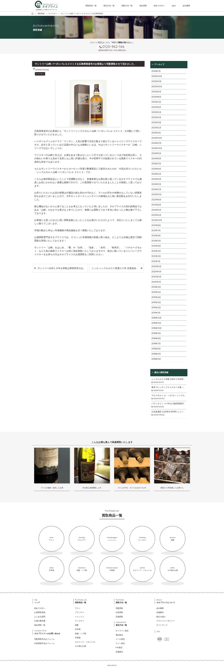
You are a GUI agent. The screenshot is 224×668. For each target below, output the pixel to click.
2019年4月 (156, 297)
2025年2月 (156, 127)
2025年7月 (156, 102)
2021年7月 (156, 230)
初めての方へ (159, 5)
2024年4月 (156, 179)
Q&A (174, 5)
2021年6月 (156, 235)
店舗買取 (119, 616)
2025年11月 (156, 81)
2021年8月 (156, 225)
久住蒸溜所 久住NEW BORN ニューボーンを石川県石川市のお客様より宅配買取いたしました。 (168, 411)
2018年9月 (156, 333)
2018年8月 (156, 338)
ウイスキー (40, 74)
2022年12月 (156, 220)
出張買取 (119, 612)
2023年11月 (156, 194)
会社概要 (186, 5)
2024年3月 (156, 184)
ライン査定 (120, 643)
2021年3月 (156, 251)
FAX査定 (119, 647)
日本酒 (77, 629)
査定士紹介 (161, 616)
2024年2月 (156, 189)
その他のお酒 (80, 646)
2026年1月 (156, 71)
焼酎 (77, 625)
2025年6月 (156, 107)
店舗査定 (119, 652)
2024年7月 (156, 163)
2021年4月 (156, 246)
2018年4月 (156, 359)
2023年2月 (156, 215)
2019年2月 (156, 307)
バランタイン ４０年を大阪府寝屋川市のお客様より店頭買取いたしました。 (168, 403)
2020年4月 (156, 271)
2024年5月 (156, 174)
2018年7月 (156, 343)
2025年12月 (156, 76)
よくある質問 (39, 616)
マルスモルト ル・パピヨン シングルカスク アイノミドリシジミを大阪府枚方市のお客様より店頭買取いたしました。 (168, 395)
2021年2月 (156, 256)
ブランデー (79, 612)
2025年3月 (156, 122)
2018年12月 (156, 318)
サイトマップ (161, 625)
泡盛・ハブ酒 (80, 633)
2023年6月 (156, 204)
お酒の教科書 (39, 621)
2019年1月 (155, 312)
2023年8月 (156, 199)
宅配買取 (119, 608)
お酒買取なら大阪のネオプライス (46, 10)
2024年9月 (156, 153)
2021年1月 (155, 261)
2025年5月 (156, 112)
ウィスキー (79, 621)
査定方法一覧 (109, 5)
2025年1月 (156, 133)
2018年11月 (156, 323)
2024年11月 (156, 143)
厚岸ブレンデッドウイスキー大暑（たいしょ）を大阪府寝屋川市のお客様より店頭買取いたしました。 (168, 387)
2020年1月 (156, 282)
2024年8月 (156, 158)
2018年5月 (156, 354)
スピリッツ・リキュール (85, 642)
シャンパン (79, 616)
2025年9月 (156, 91)
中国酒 (77, 637)
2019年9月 (156, 287)
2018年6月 (156, 348)
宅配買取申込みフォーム (44, 639)
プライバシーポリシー (165, 621)
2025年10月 (156, 86)
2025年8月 (156, 97)
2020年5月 (156, 266)
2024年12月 (156, 138)
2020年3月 (156, 276)
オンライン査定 (122, 630)
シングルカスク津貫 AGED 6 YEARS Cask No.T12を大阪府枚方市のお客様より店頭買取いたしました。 (168, 379)
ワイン (77, 608)
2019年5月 (156, 292)
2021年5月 (156, 240)
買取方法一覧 (127, 5)
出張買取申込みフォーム (44, 643)
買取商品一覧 (91, 5)
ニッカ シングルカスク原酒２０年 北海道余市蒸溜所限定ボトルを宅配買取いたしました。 (118, 268)
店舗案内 (160, 612)
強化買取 (143, 5)
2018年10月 (156, 328)
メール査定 (120, 639)
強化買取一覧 (39, 625)
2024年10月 (156, 148)
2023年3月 (156, 210)
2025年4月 (156, 117)
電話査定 (119, 635)
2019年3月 (156, 302)
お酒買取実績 (39, 612)
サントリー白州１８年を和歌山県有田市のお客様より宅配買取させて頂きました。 (62, 268)
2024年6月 (156, 168)
